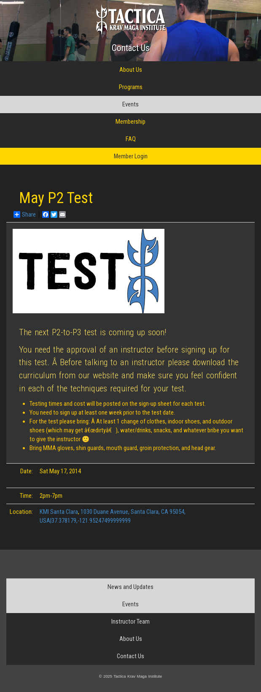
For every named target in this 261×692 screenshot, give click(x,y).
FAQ (131, 139)
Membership (130, 121)
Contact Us (131, 48)
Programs (131, 87)
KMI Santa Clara (59, 512)
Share (24, 214)
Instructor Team (130, 621)
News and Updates (130, 587)
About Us (130, 69)
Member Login (131, 156)
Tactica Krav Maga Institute (130, 19)
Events (130, 104)
